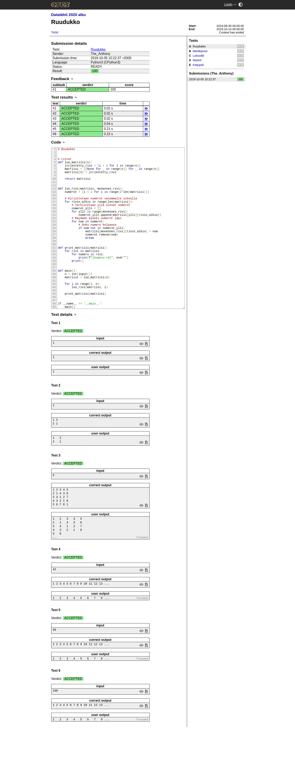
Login (228, 4)
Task (55, 32)
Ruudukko (98, 49)
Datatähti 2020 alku (68, 15)
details (146, 108)
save (146, 374)
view (141, 374)
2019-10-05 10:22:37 (216, 79)
